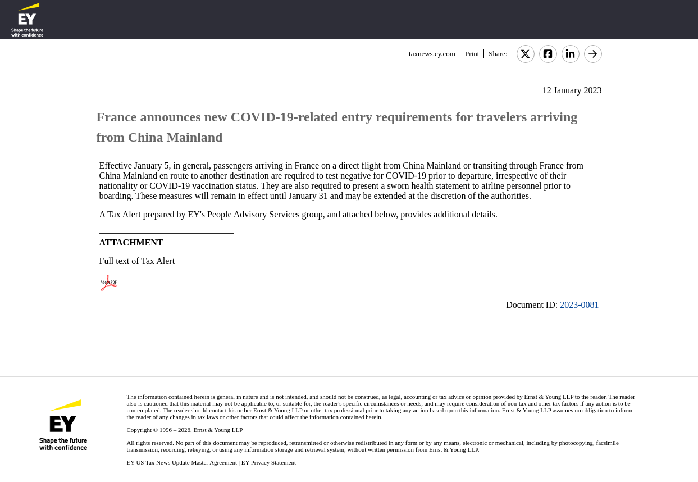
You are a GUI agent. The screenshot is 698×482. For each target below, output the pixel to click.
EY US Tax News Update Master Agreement (181, 462)
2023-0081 (579, 305)
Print (472, 53)
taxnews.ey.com (432, 53)
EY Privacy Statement (268, 462)
